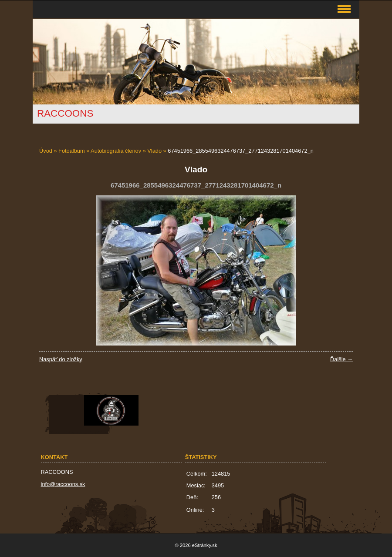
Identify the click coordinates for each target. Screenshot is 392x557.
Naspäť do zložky (60, 359)
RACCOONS (65, 113)
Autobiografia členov (116, 151)
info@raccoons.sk (63, 484)
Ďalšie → (341, 359)
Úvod (45, 151)
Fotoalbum (71, 151)
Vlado (154, 151)
